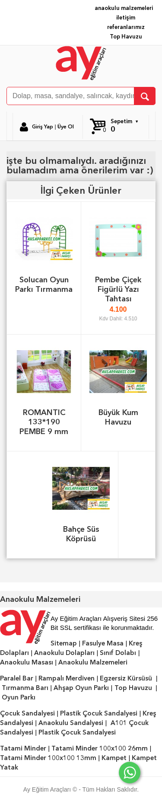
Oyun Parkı (18, 697)
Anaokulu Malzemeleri (92, 662)
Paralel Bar (16, 678)
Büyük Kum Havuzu (118, 417)
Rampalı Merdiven (66, 678)
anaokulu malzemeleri (124, 8)
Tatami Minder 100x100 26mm (99, 748)
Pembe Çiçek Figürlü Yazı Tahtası (118, 289)
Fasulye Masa (103, 643)
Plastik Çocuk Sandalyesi (98, 713)
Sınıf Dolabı (118, 653)
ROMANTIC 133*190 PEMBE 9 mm (43, 422)
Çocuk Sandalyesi (27, 713)
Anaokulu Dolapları (64, 653)
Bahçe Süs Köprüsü (81, 533)
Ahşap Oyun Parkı (81, 688)
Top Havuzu (126, 36)
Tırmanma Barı (25, 688)
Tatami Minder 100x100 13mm (48, 758)
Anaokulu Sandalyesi (70, 723)
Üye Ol (65, 127)
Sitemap (64, 643)
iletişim (125, 17)
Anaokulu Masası (26, 662)
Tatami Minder (23, 748)
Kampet (114, 758)
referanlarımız (126, 27)
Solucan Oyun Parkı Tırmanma (44, 284)
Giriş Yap (42, 127)
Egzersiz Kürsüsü (126, 678)
